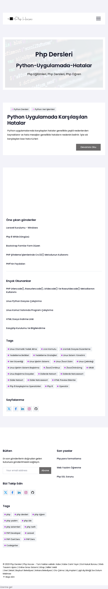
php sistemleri (12, 526)
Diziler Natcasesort (38, 380)
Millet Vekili (51, 567)
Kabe (58, 564)
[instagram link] (29, 409)
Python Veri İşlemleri (44, 109)
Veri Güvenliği (15, 361)
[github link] (36, 409)
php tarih (30, 526)
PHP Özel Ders (12, 539)
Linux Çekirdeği (85, 361)
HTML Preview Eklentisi (64, 380)
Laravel (29, 533)
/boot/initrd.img (73, 367)
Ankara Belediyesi (43, 570)
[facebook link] (16, 409)
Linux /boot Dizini (63, 361)
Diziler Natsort (15, 380)
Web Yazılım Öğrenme (69, 467)
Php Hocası (29, 564)
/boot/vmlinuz (52, 367)
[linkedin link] (22, 409)
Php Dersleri (16, 564)
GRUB (90, 367)
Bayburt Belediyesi (24, 570)
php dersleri (21, 514)
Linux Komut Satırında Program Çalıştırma (30, 310)
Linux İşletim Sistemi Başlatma (23, 367)
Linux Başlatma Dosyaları (21, 373)
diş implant (71, 570)
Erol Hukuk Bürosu (89, 564)
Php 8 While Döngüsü (18, 236)
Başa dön (9, 576)
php (7, 514)
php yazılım (11, 520)
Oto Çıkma (59, 570)
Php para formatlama (69, 458)
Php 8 (49, 386)
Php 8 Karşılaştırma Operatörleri (24, 386)
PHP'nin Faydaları (15, 263)
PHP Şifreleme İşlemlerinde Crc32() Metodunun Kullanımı (38, 254)
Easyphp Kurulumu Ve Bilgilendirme (26, 328)
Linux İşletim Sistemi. (39, 361)
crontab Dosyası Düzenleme (75, 349)
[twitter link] (9, 409)
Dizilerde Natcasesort (72, 373)
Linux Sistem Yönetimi (73, 355)
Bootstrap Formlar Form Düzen (23, 245)
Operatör (62, 386)
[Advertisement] (54, 190)
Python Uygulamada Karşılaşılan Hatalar (49, 120)
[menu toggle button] (98, 18)
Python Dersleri (20, 109)
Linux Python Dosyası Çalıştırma (24, 301)
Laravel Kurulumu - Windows (22, 227)
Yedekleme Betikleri (18, 355)
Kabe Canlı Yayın (70, 564)
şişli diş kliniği (84, 570)
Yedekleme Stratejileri (45, 355)
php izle (27, 520)
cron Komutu (48, 349)
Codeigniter (11, 545)
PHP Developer (12, 533)
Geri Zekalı (9, 570)
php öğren (39, 514)
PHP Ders (29, 539)
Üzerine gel (6, 587)
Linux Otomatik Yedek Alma (22, 349)
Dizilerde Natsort (47, 373)
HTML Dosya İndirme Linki (20, 319)
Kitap (42, 567)
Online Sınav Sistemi (28, 567)
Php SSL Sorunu (65, 476)
